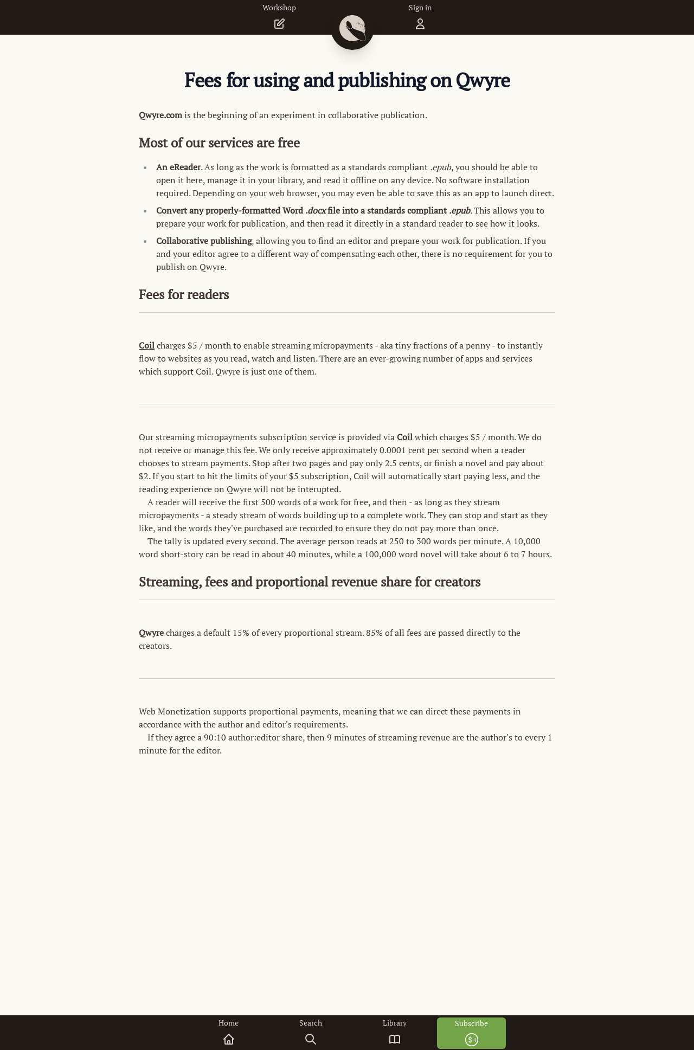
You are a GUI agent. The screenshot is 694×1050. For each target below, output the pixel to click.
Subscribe (471, 1032)
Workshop (279, 16)
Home (229, 1032)
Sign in (420, 16)
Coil (147, 345)
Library (395, 1032)
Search (310, 1032)
